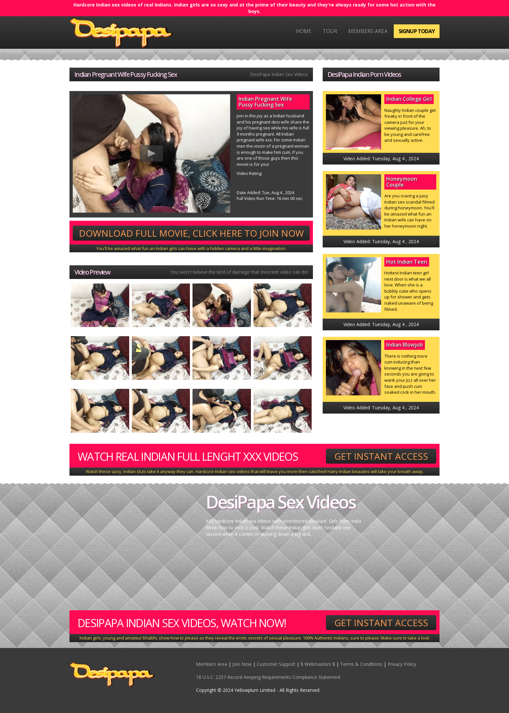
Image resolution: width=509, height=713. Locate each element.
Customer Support (276, 664)
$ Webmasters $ (318, 664)
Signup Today (417, 31)
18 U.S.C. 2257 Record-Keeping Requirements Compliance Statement (268, 677)
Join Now (242, 664)
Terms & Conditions (361, 664)
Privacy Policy (402, 664)
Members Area (368, 31)
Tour (330, 31)
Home (304, 31)
